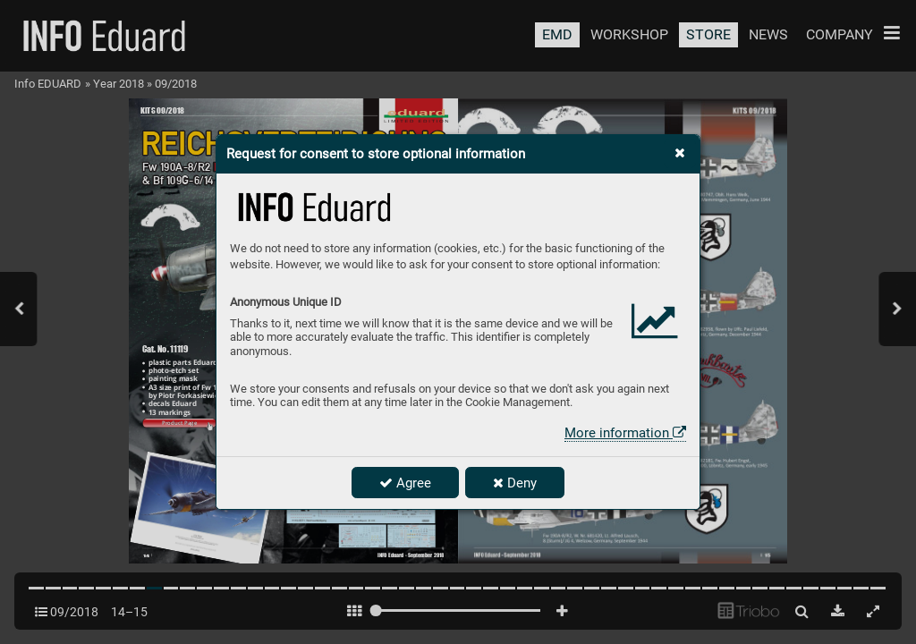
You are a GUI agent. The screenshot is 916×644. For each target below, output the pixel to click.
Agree (405, 483)
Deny (515, 483)
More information (625, 433)
